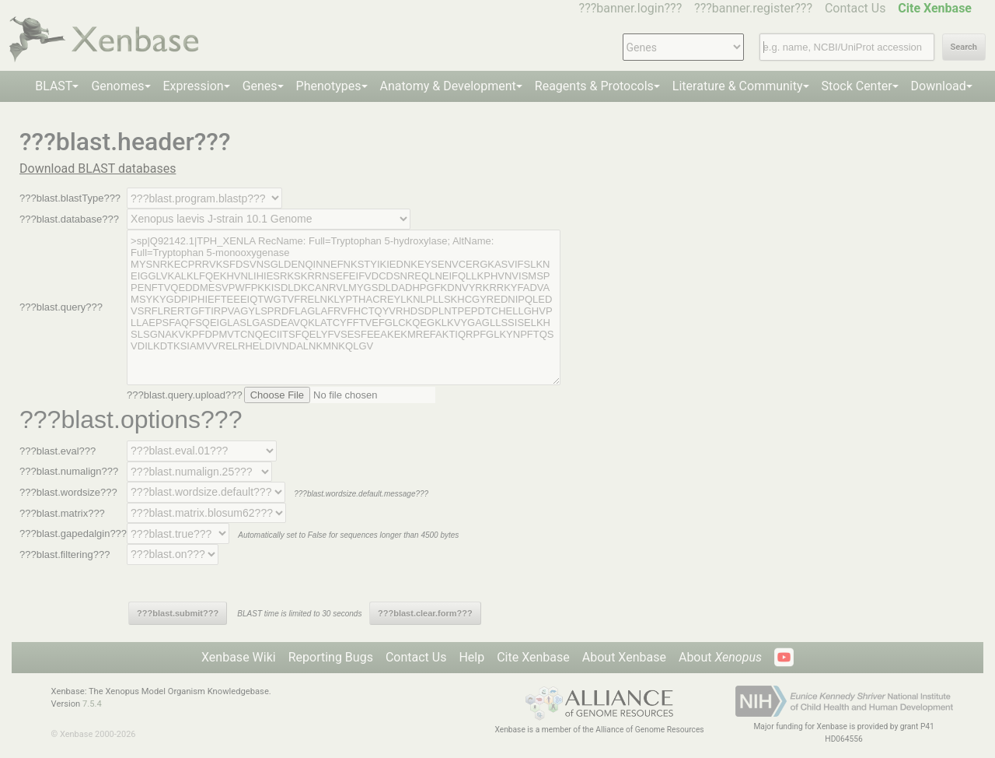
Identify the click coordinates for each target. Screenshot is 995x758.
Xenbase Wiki (238, 657)
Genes (260, 86)
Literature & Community (737, 86)
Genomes (117, 86)
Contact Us (855, 8)
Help (471, 657)
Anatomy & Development (448, 86)
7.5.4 (92, 704)
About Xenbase (624, 657)
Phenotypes (328, 86)
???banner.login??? (631, 8)
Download (938, 86)
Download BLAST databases (97, 168)
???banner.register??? (753, 8)
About (720, 657)
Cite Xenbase (533, 657)
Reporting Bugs (330, 657)
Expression (193, 86)
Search (964, 47)
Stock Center (857, 86)
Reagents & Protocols (594, 86)
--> (268, 219)
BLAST (53, 86)
